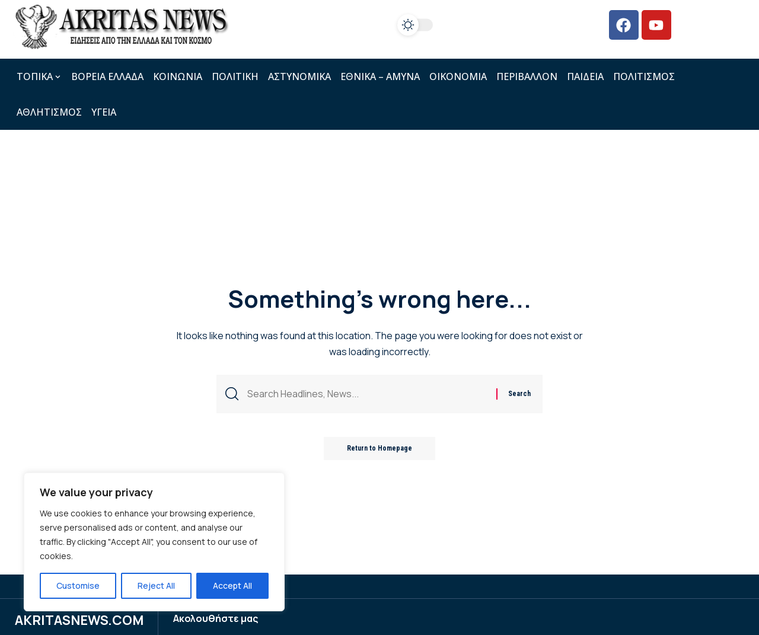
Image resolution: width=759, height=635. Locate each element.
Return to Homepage (379, 449)
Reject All (156, 585)
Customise (78, 585)
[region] (154, 542)
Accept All (232, 585)
